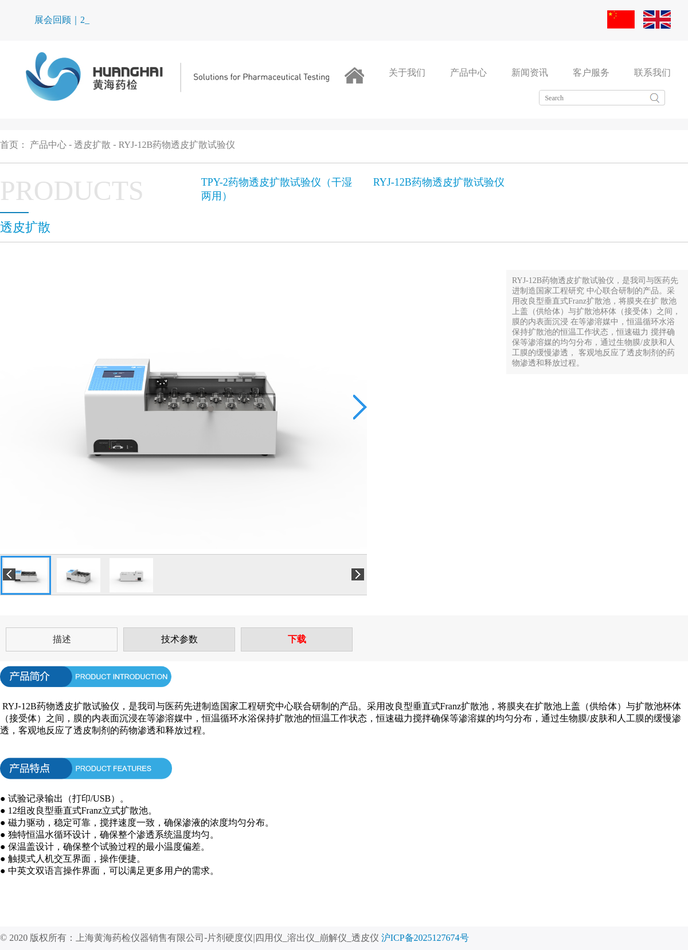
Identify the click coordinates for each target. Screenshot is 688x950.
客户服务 (591, 72)
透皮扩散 (92, 145)
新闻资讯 (529, 72)
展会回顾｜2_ (61, 20)
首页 (9, 145)
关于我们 (407, 72)
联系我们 (652, 72)
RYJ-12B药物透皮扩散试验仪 (177, 145)
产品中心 (468, 72)
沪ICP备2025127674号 (425, 938)
